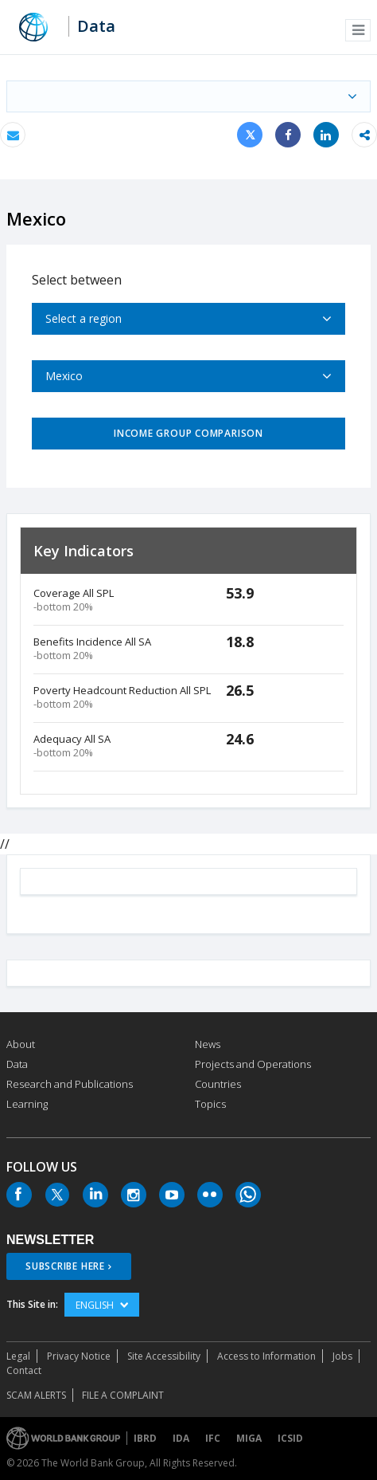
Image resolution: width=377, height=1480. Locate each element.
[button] (358, 30)
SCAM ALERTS (36, 1395)
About (20, 1044)
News (207, 1044)
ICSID (290, 1438)
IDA (181, 1438)
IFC (212, 1438)
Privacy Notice (79, 1356)
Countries (218, 1084)
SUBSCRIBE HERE (65, 1266)
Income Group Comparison (188, 433)
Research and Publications (69, 1084)
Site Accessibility (163, 1356)
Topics (210, 1104)
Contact (23, 1370)
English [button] (102, 1305)
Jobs (342, 1356)
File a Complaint (123, 1395)
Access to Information (266, 1356)
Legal (18, 1356)
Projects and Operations (253, 1064)
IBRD (145, 1438)
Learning (27, 1104)
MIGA (249, 1438)
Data (96, 26)
